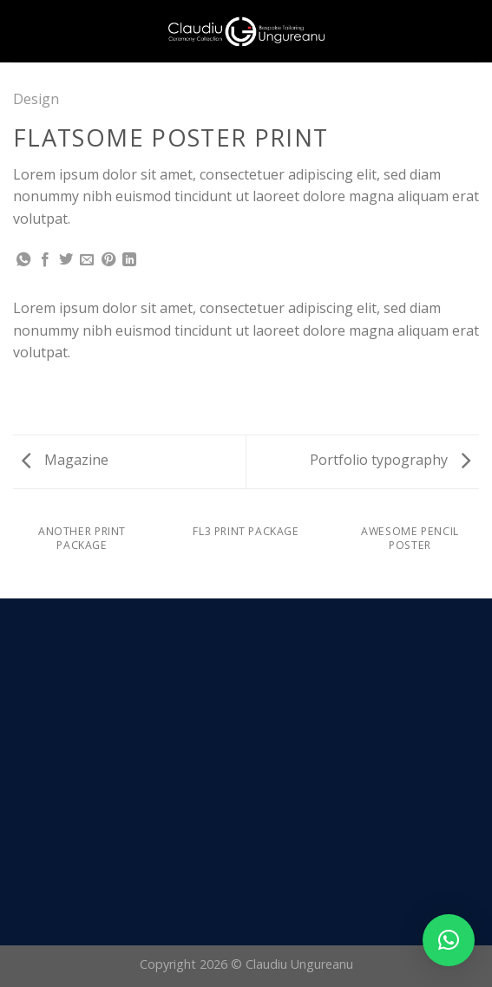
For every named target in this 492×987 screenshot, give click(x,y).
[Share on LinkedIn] (129, 260)
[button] (449, 940)
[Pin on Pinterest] (108, 260)
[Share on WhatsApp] (23, 260)
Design (36, 98)
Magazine (65, 459)
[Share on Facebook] (45, 260)
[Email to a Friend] (87, 260)
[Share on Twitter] (66, 260)
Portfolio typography (390, 459)
